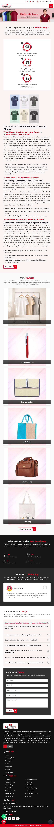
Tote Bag (29, 785)
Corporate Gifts (10, 793)
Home (7, 755)
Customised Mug (32, 788)
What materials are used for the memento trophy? (23, 645)
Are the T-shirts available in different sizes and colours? (25, 658)
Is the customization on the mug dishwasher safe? (23, 635)
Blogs (7, 764)
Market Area (9, 772)
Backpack (8, 788)
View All (29, 796)
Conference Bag (10, 782)
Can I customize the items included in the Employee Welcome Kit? (23, 651)
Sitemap (7, 769)
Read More (10, 266)
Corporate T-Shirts (32, 793)
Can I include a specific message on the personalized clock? (26, 623)
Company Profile (10, 758)
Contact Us (8, 766)
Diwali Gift (30, 791)
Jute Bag (29, 782)
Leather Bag (9, 785)
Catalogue (8, 761)
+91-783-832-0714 (46, 1)
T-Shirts (7, 779)
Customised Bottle (10, 791)
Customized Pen (32, 779)
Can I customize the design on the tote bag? (21, 640)
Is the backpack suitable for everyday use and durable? (24, 663)
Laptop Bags (9, 796)
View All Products (27, 529)
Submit (12, 711)
